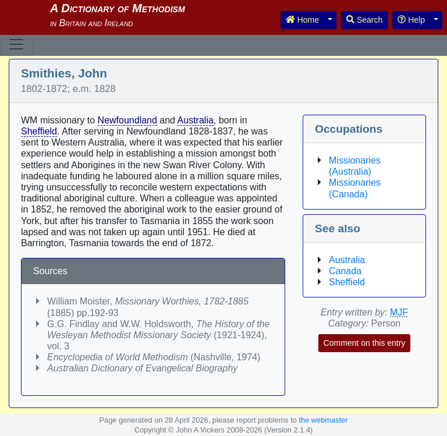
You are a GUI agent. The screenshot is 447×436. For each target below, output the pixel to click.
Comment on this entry (365, 343)
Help (411, 19)
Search (364, 19)
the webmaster (323, 420)
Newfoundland (127, 120)
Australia (196, 120)
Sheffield (39, 131)
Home (302, 19)
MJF (399, 312)
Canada (345, 271)
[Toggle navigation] (16, 44)
